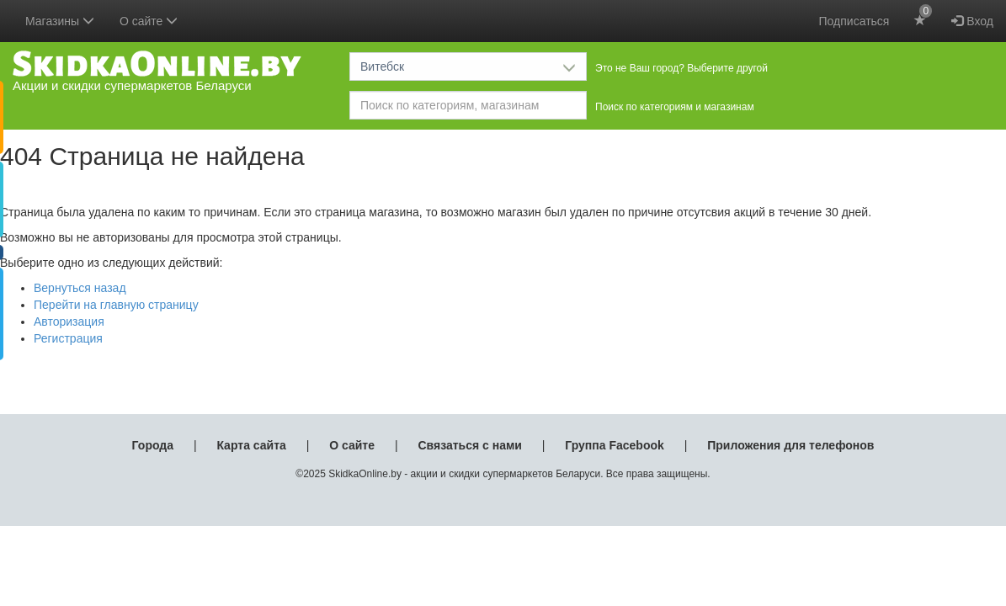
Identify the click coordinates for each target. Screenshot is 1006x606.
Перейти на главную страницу (116, 304)
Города (152, 445)
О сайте (352, 445)
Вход (972, 21)
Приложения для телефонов (790, 445)
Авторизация (69, 321)
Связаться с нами (469, 445)
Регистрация (68, 338)
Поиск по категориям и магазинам (674, 107)
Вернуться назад (80, 288)
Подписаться (854, 21)
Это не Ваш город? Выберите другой (681, 68)
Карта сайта (250, 445)
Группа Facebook (614, 445)
